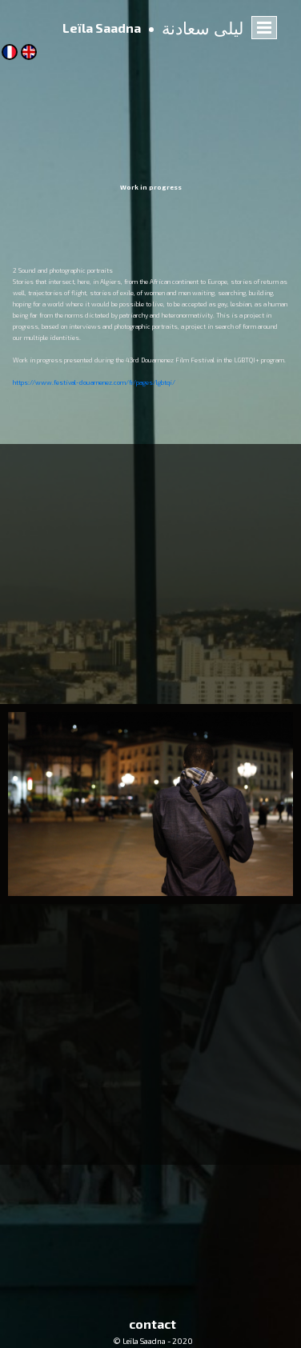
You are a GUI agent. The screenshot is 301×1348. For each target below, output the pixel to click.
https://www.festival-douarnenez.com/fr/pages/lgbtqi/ (94, 382)
